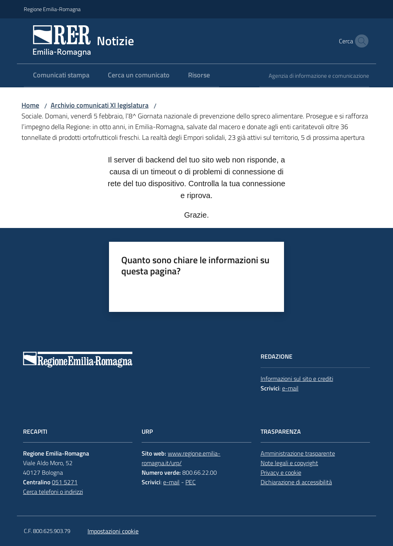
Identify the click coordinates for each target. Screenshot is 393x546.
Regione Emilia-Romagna (52, 9)
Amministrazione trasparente (298, 453)
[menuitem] (61, 75)
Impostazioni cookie (113, 531)
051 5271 (65, 482)
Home (30, 105)
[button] (360, 41)
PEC (190, 482)
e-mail (290, 388)
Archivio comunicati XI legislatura (100, 105)
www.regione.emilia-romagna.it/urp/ (181, 458)
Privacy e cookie (281, 472)
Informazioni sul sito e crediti (297, 378)
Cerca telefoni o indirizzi (53, 491)
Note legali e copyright (289, 462)
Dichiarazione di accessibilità (296, 482)
